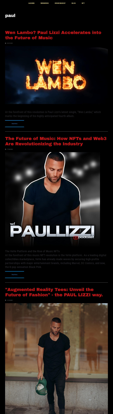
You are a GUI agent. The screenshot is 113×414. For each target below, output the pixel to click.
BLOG (74, 3)
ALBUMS (31, 3)
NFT (83, 3)
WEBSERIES (45, 3)
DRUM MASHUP (60, 3)
